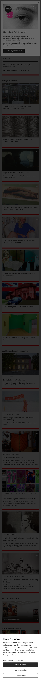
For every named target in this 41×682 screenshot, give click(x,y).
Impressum (19, 660)
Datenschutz (8, 660)
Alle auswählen (20, 664)
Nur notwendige (21, 670)
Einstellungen (21, 675)
